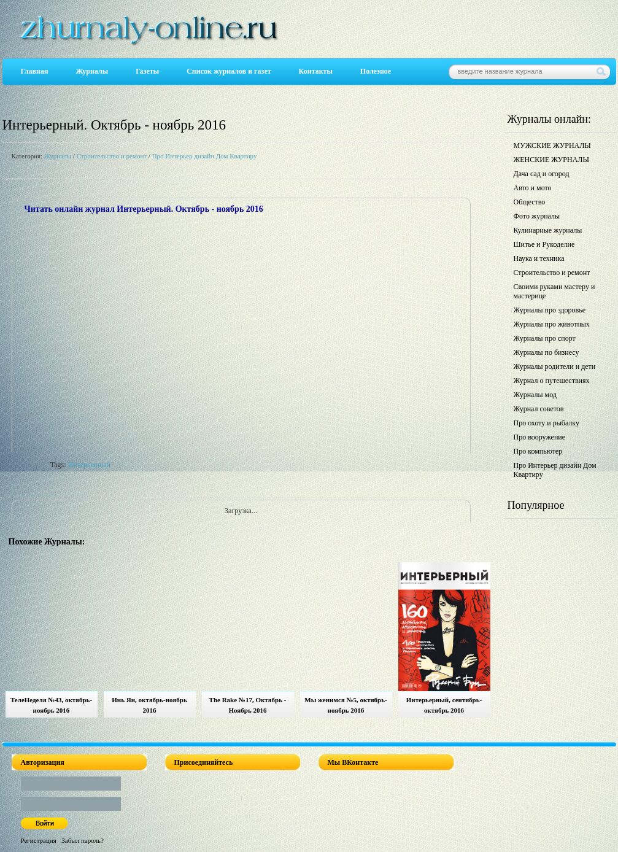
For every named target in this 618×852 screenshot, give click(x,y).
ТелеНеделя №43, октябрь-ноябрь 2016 (51, 705)
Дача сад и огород (542, 173)
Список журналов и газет (229, 71)
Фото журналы (537, 216)
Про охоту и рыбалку (547, 423)
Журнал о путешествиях (552, 380)
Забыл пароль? (82, 840)
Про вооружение (540, 437)
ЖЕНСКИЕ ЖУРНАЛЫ (551, 159)
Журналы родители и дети (555, 366)
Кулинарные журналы (548, 230)
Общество (530, 202)
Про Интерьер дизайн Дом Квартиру (204, 156)
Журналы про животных (552, 324)
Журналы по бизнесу (546, 352)
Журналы (91, 71)
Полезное (375, 71)
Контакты (316, 71)
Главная (34, 71)
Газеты (147, 71)
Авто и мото (533, 188)
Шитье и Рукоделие (544, 244)
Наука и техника (539, 258)
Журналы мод (535, 394)
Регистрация (38, 840)
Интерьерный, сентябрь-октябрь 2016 (444, 705)
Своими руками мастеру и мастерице (554, 291)
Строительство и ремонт (112, 156)
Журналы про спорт (545, 338)
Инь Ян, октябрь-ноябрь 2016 (149, 705)
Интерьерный (89, 464)
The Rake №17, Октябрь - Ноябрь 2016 (248, 705)
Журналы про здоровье (550, 310)
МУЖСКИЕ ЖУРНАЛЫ (552, 145)
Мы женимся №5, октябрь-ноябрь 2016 (345, 705)
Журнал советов (539, 409)
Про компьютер (538, 451)
